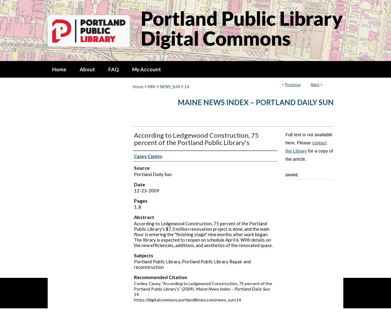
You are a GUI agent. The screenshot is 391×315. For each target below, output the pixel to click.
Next (315, 84)
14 (186, 86)
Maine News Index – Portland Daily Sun (256, 102)
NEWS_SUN (170, 86)
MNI (151, 86)
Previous (292, 84)
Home (138, 86)
